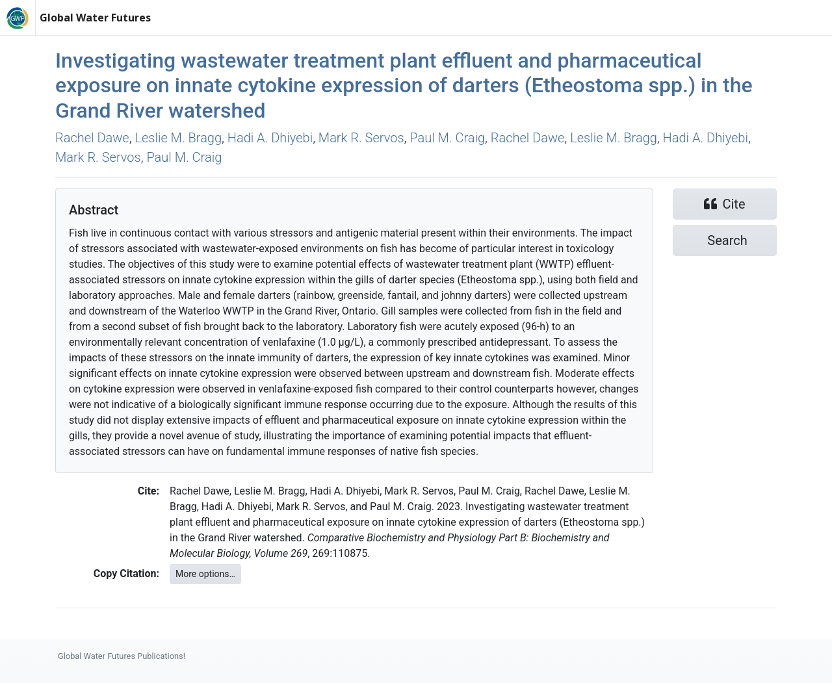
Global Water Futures (95, 17)
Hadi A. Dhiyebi (270, 138)
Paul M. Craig (447, 138)
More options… (205, 574)
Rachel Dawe (92, 138)
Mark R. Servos (361, 138)
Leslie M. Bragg (178, 138)
